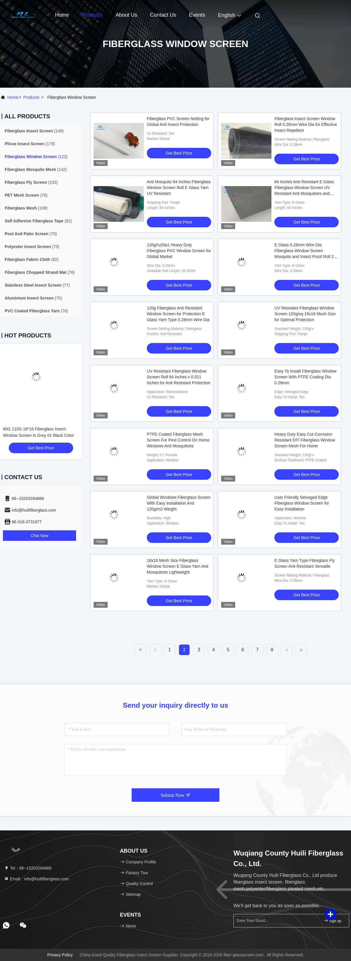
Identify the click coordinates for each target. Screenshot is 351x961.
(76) (26, 195)
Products (92, 15)
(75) (32, 246)
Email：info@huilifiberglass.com (36, 879)
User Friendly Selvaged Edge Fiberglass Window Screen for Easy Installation (301, 503)
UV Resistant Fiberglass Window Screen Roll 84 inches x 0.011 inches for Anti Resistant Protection (178, 377)
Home (62, 15)
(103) (31, 182)
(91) (38, 221)
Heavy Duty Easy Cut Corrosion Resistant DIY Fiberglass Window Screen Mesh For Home (304, 440)
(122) (36, 156)
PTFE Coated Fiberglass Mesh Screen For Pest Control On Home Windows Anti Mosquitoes (178, 440)
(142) (36, 169)
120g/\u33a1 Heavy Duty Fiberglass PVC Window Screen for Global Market (179, 251)
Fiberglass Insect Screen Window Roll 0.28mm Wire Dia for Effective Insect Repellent (305, 124)
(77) (37, 285)
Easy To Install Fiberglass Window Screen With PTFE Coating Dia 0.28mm (305, 377)
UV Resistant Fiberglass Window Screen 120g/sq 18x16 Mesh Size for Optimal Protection (304, 314)
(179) (30, 143)
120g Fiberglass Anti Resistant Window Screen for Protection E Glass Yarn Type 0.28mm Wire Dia (178, 314)
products (31, 97)
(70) (31, 233)
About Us (126, 15)
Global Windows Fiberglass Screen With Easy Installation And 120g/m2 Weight (179, 503)
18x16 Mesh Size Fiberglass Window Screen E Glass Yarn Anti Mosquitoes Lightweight (177, 566)
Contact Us (163, 15)
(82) (31, 259)
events (197, 15)
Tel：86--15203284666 (27, 868)
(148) (34, 131)
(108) (26, 208)
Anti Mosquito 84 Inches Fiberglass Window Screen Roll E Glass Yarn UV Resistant (179, 187)
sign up (332, 920)
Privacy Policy (60, 955)
